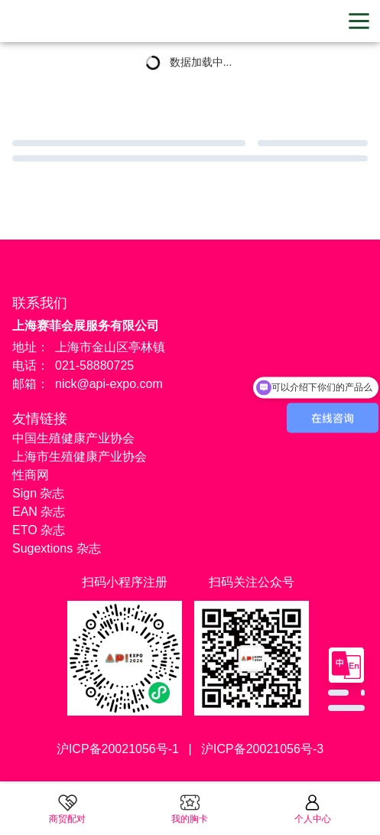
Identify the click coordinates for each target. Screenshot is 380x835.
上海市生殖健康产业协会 (79, 456)
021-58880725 (94, 365)
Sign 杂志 (38, 493)
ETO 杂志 (38, 530)
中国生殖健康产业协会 (73, 438)
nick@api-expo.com (109, 383)
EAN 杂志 (38, 511)
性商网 (30, 474)
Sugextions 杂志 (56, 548)
